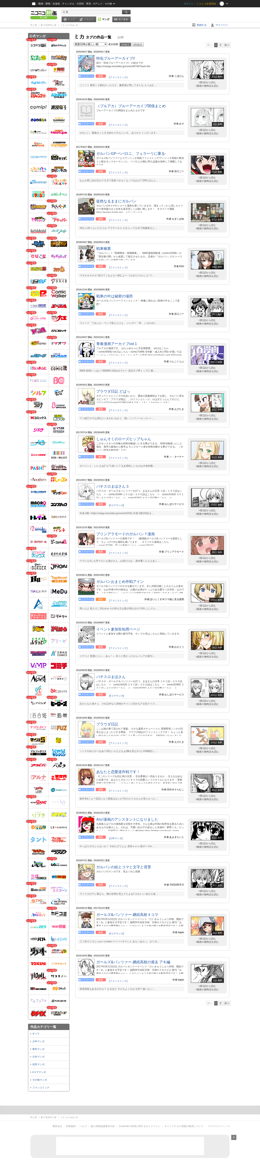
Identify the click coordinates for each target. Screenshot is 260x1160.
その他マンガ (39, 1079)
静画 (48, 3)
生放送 (56, 3)
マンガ (105, 19)
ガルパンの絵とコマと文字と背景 (123, 867)
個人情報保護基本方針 (103, 1126)
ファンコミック (40, 1087)
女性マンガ (38, 1064)
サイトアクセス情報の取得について (183, 1126)
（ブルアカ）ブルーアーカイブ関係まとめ (131, 106)
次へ (226, 45)
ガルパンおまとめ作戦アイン (120, 582)
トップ (71, 19)
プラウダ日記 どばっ (113, 391)
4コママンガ (39, 1072)
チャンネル (68, 3)
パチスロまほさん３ (112, 486)
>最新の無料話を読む (207, 85)
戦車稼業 (103, 249)
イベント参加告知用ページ (118, 629)
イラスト (88, 19)
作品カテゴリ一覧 (43, 1027)
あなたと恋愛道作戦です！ (118, 772)
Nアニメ (97, 3)
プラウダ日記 (107, 724)
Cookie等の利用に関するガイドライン (139, 1126)
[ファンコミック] (118, 77)
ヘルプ (83, 1126)
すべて (36, 1033)
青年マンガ (38, 1049)
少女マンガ (38, 1056)
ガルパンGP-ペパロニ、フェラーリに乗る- (131, 154)
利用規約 (71, 1126)
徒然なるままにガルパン (116, 201)
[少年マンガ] (116, 838)
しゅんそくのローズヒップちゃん (123, 439)
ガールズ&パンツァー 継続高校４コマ (127, 915)
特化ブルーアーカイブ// (115, 58)
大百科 (80, 3)
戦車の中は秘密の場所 (114, 296)
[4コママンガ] (116, 505)
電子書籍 (123, 19)
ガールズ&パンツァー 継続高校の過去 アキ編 (133, 962)
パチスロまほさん (111, 677)
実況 (88, 3)
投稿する (202, 25)
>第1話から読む (207, 82)
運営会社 (57, 1126)
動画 (40, 3)
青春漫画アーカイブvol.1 (116, 344)
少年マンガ (38, 1041)
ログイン (188, 3)
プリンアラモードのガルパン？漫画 (125, 534)
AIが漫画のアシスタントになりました (127, 819)
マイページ (222, 25)
